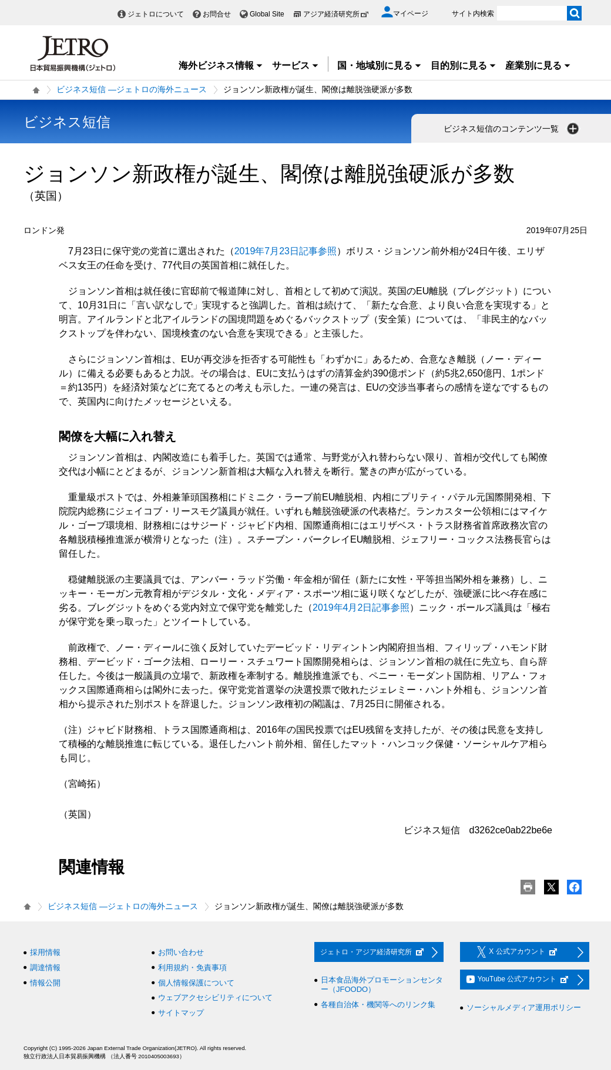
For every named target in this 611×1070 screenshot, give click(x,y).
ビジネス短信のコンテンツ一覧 (512, 128)
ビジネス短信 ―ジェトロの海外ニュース (131, 89)
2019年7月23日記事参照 (285, 251)
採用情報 (45, 952)
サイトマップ (181, 1012)
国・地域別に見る (379, 65)
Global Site (267, 14)
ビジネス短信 (67, 122)
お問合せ (217, 14)
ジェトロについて (155, 14)
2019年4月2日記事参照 (361, 608)
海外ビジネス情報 (221, 65)
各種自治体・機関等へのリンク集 (378, 1004)
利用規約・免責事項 (192, 967)
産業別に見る (538, 65)
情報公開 (45, 982)
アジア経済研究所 (336, 14)
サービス (295, 65)
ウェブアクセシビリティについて (215, 997)
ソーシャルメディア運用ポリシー (523, 1007)
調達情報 (45, 967)
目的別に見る (463, 65)
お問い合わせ (181, 952)
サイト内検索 (473, 13)
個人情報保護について (196, 982)
